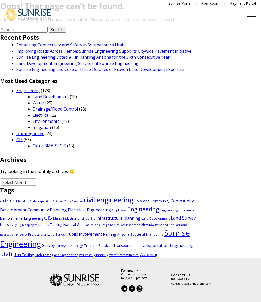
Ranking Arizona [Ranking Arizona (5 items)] (116, 234)
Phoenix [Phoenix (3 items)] (21, 234)
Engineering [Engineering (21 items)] (143, 209)
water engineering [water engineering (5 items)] (93, 254)
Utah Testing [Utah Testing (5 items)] (24, 254)
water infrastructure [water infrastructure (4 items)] (124, 255)
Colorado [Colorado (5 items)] (142, 201)
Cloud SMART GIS (49, 146)
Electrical (41, 115)
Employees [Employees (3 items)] (119, 210)
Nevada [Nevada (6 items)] (147, 224)
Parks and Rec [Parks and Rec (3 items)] (164, 225)
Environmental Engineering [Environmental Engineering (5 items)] (21, 218)
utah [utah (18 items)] (6, 254)
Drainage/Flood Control (55, 109)
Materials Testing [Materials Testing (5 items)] (48, 224)
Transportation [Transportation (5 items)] (125, 245)
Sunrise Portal (179, 3)
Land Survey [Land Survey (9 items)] (183, 218)
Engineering (28, 90)
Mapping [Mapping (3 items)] (28, 225)
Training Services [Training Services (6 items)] (98, 245)
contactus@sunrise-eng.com (191, 283)
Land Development (51, 97)
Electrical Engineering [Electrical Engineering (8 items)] (89, 210)
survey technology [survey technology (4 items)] (69, 246)
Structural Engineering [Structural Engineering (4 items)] (146, 234)
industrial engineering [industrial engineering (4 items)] (79, 218)
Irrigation (42, 127)
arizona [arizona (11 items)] (8, 200)
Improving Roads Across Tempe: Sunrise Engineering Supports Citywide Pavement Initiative (103, 51)
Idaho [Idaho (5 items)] (57, 218)
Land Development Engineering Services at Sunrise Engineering (77, 63)
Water (38, 103)
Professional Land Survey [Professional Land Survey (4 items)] (47, 234)
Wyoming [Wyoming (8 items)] (149, 254)
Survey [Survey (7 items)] (48, 245)
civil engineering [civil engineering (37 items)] (108, 199)
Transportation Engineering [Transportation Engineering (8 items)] (166, 245)
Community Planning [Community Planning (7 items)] (47, 210)
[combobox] (18, 182)
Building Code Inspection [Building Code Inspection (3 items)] (34, 201)
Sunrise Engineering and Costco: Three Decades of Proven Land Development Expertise (100, 69)
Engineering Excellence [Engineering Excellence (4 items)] (177, 210)
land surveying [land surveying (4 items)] (10, 225)
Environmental (47, 121)
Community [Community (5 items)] (160, 201)
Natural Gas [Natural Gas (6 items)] (73, 224)
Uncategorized (30, 133)
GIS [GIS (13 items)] (48, 217)
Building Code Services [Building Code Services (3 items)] (68, 201)
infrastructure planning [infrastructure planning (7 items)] (118, 218)
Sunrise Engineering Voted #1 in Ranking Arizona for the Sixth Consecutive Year (93, 57)
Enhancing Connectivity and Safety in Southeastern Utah (70, 45)
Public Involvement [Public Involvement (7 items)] (84, 234)
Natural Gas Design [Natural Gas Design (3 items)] (96, 225)
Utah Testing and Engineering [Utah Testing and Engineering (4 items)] (56, 255)
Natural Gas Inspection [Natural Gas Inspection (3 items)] (125, 225)
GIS (19, 139)
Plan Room (210, 3)
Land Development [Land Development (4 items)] (155, 218)
